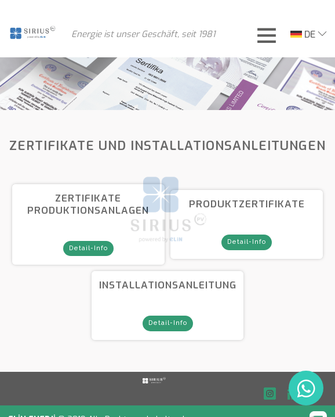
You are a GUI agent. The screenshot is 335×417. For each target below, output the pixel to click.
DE (302, 34)
